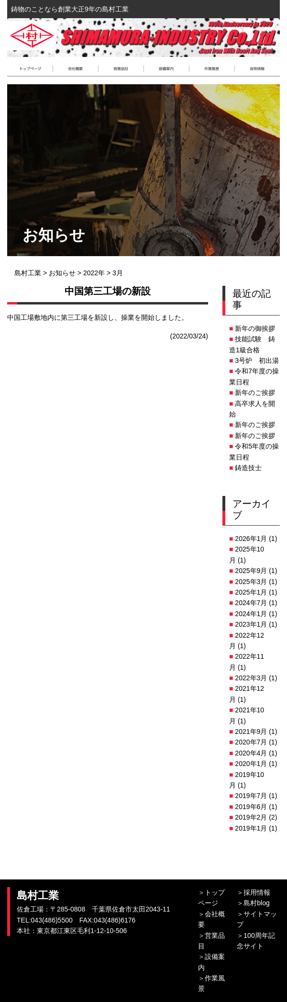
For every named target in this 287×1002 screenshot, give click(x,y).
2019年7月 (251, 795)
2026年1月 (251, 538)
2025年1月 (251, 592)
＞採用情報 (253, 892)
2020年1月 (251, 763)
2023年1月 (251, 624)
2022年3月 (251, 678)
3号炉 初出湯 (257, 360)
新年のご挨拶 (255, 392)
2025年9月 (251, 570)
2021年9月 (251, 731)
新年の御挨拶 (255, 328)
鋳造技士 (248, 468)
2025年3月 (251, 581)
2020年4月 (251, 753)
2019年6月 (251, 807)
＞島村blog (253, 903)
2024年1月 (251, 614)
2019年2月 (251, 817)
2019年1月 (251, 828)
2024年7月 (251, 603)
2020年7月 (251, 742)
